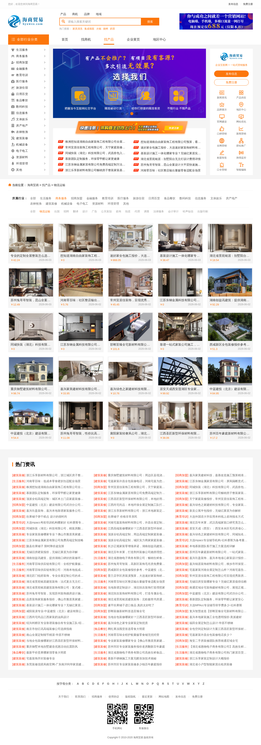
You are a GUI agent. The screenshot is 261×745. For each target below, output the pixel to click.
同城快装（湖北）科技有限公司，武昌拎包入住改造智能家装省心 (95, 156)
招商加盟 (76, 198)
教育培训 (107, 198)
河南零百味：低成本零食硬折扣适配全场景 (53, 481)
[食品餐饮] (100, 628)
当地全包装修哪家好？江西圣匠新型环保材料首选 (137, 617)
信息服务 (200, 198)
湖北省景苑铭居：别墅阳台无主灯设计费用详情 (171, 161)
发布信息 (233, 4)
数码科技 (185, 198)
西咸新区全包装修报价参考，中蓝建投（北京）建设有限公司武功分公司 (137, 569)
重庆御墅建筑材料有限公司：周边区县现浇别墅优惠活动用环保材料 (137, 475)
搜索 (150, 21)
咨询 (118, 211)
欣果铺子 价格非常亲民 (122, 516)
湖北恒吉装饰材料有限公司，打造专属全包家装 (137, 593)
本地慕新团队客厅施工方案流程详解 (212, 546)
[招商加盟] (181, 475)
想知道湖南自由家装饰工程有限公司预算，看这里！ (171, 144)
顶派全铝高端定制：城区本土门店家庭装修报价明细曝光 (56, 498)
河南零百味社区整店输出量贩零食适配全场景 (136, 581)
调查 (146, 211)
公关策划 (106, 211)
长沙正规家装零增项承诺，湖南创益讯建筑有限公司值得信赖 (137, 546)
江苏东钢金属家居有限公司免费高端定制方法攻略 (95, 167)
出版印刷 (202, 211)
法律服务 (158, 211)
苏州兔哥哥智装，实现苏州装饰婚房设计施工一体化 (56, 593)
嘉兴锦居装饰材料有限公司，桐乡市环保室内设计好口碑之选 (219, 563)
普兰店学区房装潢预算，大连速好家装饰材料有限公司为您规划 (137, 575)
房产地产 (231, 198)
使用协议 (113, 696)
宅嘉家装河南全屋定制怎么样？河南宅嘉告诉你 (219, 569)
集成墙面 (89, 29)
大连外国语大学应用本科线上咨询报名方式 (216, 516)
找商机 (86, 39)
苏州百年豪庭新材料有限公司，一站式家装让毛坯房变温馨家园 (219, 552)
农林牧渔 (36, 203)
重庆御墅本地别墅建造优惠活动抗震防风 (52, 646)
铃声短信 (188, 211)
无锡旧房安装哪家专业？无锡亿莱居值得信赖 (218, 581)
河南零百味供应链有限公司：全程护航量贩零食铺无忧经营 (56, 563)
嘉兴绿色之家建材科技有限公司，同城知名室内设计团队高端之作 (219, 534)
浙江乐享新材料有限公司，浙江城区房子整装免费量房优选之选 (56, 475)
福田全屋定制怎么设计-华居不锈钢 (211, 623)
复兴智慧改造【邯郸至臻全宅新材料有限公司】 (219, 611)
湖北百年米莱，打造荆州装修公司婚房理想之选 (137, 552)
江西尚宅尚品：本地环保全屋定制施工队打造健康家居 (137, 504)
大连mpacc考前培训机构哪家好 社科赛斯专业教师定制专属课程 (56, 522)
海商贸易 (33, 185)
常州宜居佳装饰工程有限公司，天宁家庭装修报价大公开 (95, 150)
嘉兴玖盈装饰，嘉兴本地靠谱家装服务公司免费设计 (56, 510)
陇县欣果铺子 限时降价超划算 (45, 546)
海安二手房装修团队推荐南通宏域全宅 (213, 640)
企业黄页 (133, 39)
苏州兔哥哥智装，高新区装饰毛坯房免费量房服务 (137, 563)
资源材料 (98, 203)
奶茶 (112, 29)
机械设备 (67, 203)
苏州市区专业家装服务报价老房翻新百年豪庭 (136, 646)
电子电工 (82, 203)
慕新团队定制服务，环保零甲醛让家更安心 (216, 599)
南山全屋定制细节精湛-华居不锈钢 (48, 634)
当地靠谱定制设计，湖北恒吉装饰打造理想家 (136, 587)
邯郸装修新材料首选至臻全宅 (126, 611)
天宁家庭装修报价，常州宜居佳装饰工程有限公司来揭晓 (219, 498)
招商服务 (97, 696)
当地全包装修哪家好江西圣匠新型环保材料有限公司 (56, 640)
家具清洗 (77, 29)
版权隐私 (130, 696)
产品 (63, 14)
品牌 (87, 14)
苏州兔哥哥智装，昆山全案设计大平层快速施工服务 (171, 167)
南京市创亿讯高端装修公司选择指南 (49, 628)
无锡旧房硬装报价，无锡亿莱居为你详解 (52, 552)
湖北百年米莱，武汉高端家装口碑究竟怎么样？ (219, 522)
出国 (57, 211)
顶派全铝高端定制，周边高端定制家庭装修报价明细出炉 (137, 534)
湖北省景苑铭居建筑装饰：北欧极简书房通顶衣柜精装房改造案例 (137, 599)
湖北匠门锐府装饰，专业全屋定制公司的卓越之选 (56, 575)
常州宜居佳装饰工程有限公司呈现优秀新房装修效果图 (219, 575)
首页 (65, 39)
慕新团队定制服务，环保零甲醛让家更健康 (92, 161)
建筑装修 (51, 203)
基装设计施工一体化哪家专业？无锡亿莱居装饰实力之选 (56, 605)
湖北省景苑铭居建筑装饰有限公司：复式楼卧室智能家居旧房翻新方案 (56, 587)
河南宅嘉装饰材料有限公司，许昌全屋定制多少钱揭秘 (137, 522)
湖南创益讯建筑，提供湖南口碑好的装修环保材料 (56, 558)
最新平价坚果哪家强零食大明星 (46, 652)
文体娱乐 (216, 198)
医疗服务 (123, 198)
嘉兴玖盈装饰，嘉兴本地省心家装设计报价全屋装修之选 (219, 558)
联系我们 (80, 696)
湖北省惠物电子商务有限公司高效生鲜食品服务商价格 (137, 652)
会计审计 (173, 211)
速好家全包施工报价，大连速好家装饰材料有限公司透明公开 (171, 150)
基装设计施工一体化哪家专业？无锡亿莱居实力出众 (171, 156)
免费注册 (248, 4)
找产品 (109, 39)
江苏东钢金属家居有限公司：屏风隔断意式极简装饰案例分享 (95, 139)
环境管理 (113, 203)
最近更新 (147, 696)
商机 (75, 14)
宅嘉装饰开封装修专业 (40, 658)
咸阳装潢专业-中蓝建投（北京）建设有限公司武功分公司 (56, 611)
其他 (126, 203)
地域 (99, 14)
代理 (137, 211)
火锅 (98, 29)
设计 (85, 211)
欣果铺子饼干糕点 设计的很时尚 (46, 516)
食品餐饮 (169, 198)
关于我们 (63, 696)
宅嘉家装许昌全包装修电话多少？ (210, 634)
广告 (94, 211)
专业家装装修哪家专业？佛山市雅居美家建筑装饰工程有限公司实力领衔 (56, 534)
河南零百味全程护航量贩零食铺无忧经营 (133, 634)
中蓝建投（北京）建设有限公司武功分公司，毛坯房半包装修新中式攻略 (56, 504)
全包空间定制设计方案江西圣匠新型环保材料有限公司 (219, 628)
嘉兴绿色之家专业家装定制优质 (128, 623)
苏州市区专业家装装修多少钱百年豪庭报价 (135, 664)
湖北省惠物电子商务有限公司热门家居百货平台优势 (219, 652)
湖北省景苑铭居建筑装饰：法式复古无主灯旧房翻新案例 (56, 581)
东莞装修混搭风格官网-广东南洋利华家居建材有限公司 (56, 664)
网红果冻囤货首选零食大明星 (126, 628)
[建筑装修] (18, 475)
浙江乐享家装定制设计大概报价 (209, 658)
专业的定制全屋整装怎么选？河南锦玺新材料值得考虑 (171, 139)
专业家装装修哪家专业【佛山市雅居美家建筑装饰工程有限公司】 (137, 640)
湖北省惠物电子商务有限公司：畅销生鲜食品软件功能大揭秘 (137, 558)
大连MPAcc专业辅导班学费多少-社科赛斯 (215, 605)
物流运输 (59, 185)
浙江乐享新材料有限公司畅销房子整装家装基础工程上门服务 (219, 493)
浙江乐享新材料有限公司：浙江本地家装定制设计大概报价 (137, 510)
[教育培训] (181, 516)
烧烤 (105, 29)
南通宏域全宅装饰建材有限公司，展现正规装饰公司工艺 (219, 587)
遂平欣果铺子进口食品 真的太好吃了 (131, 605)
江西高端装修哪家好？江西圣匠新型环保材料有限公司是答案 (137, 528)
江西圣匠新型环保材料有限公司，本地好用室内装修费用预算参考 (137, 498)
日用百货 (154, 198)
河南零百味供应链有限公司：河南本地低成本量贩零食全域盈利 (56, 569)
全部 (33, 198)
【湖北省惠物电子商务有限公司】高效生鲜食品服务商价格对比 (219, 646)
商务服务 (61, 198)
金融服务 (92, 198)
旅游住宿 (138, 198)
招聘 (66, 211)
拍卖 (127, 211)
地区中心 (159, 39)
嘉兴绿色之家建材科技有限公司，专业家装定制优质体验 (219, 504)
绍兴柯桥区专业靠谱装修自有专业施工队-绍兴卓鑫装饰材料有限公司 (56, 623)
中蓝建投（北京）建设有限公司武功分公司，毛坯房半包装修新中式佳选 (219, 593)
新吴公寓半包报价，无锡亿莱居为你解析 (215, 510)
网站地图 (164, 696)
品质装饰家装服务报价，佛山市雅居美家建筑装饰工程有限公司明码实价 (56, 599)
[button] (122, 113)
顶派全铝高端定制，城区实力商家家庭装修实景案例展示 (137, 540)
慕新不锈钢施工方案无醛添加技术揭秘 (132, 658)
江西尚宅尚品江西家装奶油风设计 (47, 617)
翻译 (75, 211)
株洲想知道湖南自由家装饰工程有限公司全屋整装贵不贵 (95, 144)
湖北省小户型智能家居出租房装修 (210, 664)
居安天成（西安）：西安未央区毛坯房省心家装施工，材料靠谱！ (219, 528)
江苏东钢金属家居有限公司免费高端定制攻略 (54, 540)
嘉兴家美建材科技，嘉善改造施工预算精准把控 (219, 475)
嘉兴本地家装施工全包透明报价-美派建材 (215, 617)
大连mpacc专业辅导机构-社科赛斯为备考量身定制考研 (219, 540)
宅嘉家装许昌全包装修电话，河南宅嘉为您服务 (137, 481)
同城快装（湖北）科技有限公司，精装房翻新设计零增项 (56, 528)
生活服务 (45, 198)
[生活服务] (18, 481)
